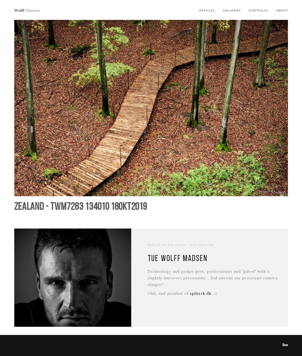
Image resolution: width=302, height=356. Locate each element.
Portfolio (258, 10)
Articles (207, 10)
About (282, 10)
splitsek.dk (200, 293)
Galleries (232, 10)
